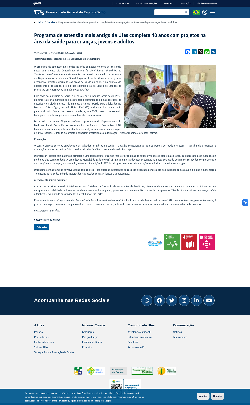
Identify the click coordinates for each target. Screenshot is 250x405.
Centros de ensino (44, 342)
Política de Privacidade (47, 401)
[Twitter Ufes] (171, 300)
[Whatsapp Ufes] (147, 300)
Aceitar (203, 396)
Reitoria (38, 332)
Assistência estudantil (139, 332)
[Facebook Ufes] (159, 300)
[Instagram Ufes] (184, 300)
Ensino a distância (92, 342)
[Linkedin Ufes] (196, 300)
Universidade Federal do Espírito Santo (69, 12)
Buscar (186, 12)
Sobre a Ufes (41, 347)
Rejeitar (217, 396)
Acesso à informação (146, 3)
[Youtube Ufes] (209, 300)
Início (40, 22)
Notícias (51, 22)
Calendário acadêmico (140, 337)
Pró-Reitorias (41, 337)
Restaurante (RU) (137, 347)
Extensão (42, 227)
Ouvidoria (133, 342)
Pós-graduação (90, 337)
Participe (168, 3)
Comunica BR (123, 3)
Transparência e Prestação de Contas (54, 352)
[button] (196, 12)
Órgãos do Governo (207, 3)
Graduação (88, 332)
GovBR (37, 3)
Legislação (185, 3)
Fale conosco (180, 337)
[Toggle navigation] (212, 12)
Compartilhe (213, 51)
